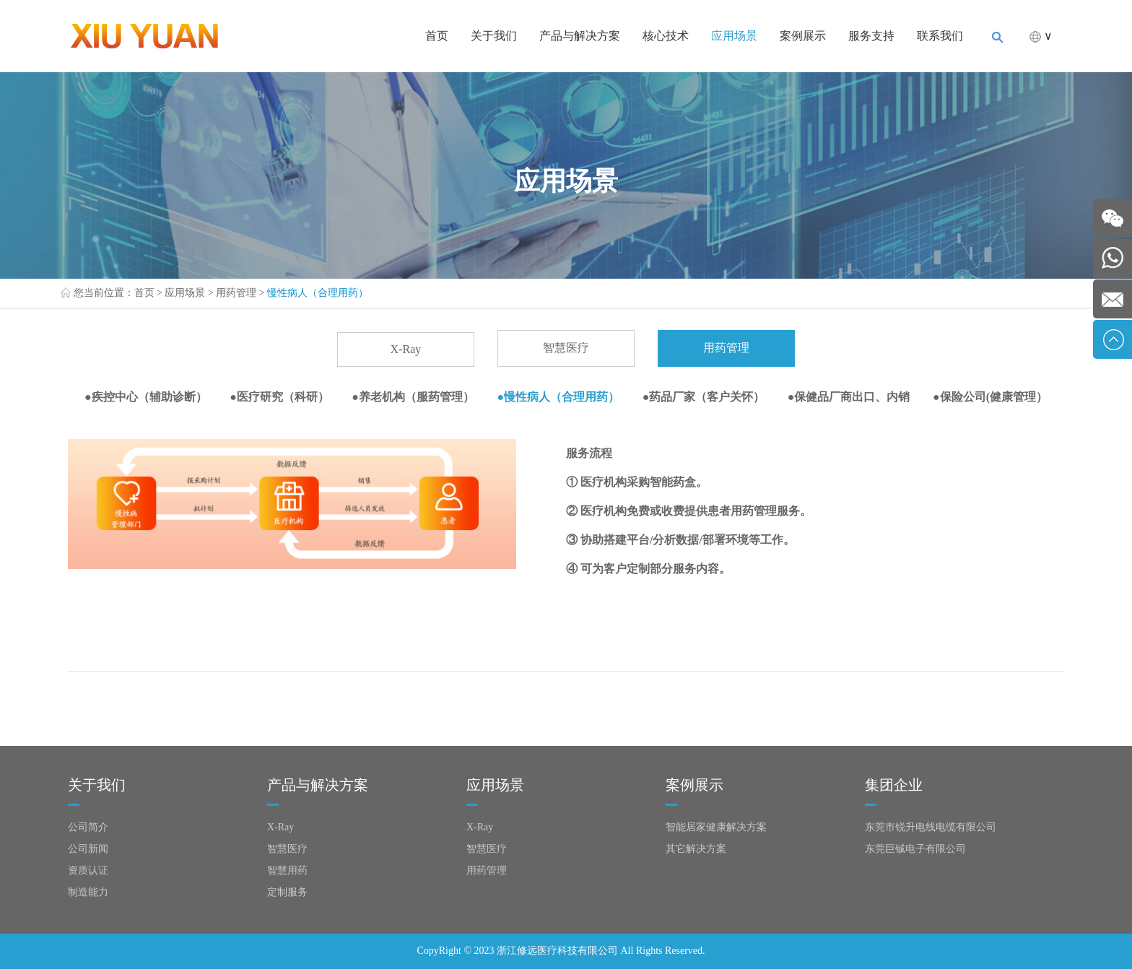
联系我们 (940, 36)
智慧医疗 (566, 348)
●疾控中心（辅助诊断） (145, 397)
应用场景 (734, 36)
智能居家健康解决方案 (716, 827)
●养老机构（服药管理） (413, 397)
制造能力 (88, 892)
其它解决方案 (696, 848)
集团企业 (894, 785)
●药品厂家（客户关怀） (704, 397)
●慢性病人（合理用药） (558, 397)
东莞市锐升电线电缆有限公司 (930, 827)
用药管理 (236, 292)
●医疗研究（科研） (279, 397)
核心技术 (666, 36)
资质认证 (88, 870)
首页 (436, 36)
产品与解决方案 (579, 36)
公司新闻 (88, 848)
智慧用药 (287, 870)
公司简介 (88, 827)
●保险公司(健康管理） (990, 397)
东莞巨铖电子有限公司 (915, 848)
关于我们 (494, 36)
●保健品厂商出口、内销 (849, 397)
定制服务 (287, 892)
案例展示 (803, 36)
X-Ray (406, 349)
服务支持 (871, 36)
